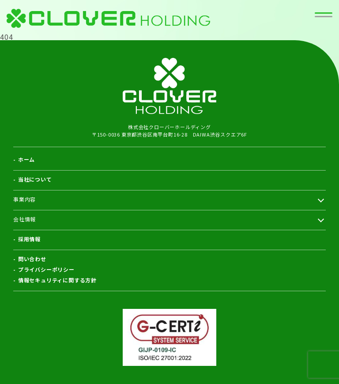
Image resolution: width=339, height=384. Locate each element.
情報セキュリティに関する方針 (57, 280)
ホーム (26, 159)
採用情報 (29, 239)
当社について (35, 179)
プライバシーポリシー (46, 269)
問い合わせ (32, 258)
